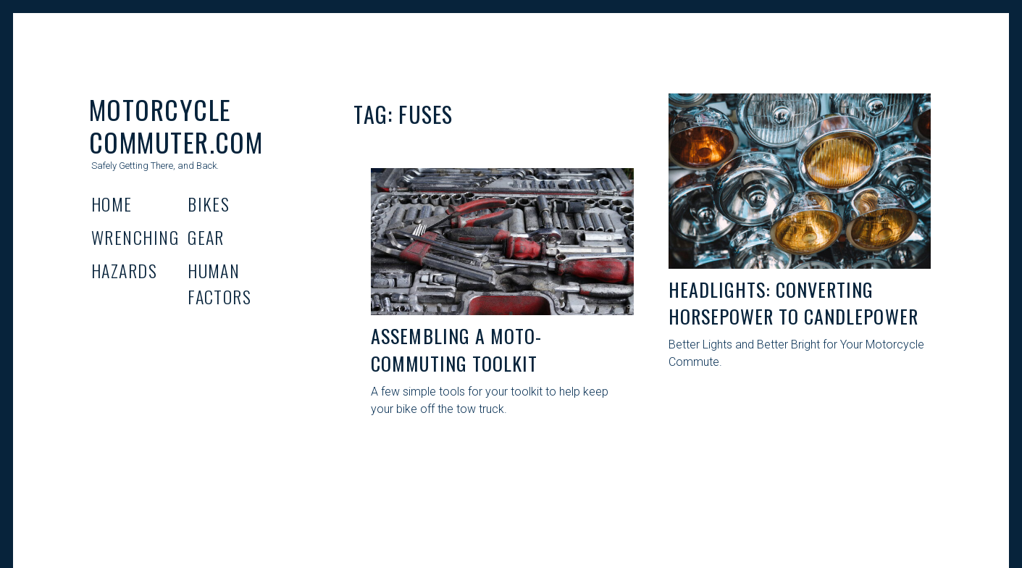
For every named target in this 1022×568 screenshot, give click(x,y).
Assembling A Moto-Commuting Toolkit (456, 349)
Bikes (209, 204)
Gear (206, 237)
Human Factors (219, 283)
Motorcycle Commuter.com (176, 125)
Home (112, 204)
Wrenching (135, 237)
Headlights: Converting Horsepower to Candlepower (793, 303)
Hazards (124, 270)
